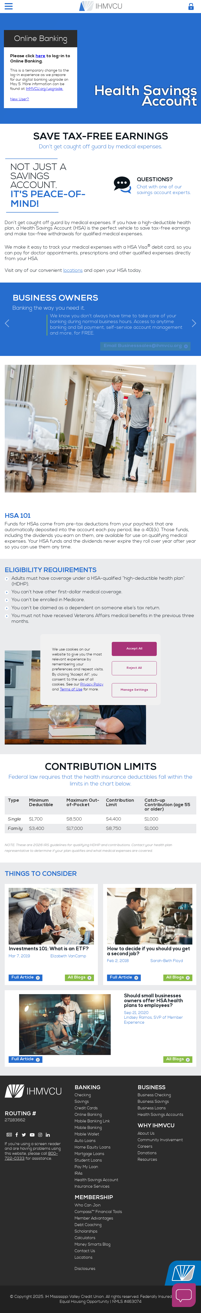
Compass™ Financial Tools (98, 1211)
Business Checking (154, 1095)
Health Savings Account (96, 1179)
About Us (146, 1133)
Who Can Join (88, 1205)
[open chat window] (184, 1295)
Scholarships (86, 1231)
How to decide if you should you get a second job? (148, 952)
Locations (83, 1257)
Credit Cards (86, 1108)
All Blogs (76, 978)
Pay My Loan (86, 1166)
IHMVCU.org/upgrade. (44, 88)
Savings (82, 1101)
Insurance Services (92, 1186)
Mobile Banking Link (92, 1121)
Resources (147, 1159)
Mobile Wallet (87, 1134)
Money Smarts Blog (92, 1244)
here (40, 56)
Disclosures (85, 1268)
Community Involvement (160, 1140)
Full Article (23, 978)
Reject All (134, 668)
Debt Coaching (88, 1224)
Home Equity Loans (92, 1147)
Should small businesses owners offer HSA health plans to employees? (153, 1001)
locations (73, 270)
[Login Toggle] (191, 7)
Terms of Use (71, 689)
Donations (147, 1153)
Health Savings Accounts (160, 1114)
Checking (83, 1095)
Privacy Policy (91, 684)
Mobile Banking (88, 1127)
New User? (19, 99)
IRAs (78, 1173)
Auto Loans (85, 1140)
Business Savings (153, 1101)
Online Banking (88, 1114)
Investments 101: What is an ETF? (49, 949)
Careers (145, 1146)
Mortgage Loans (89, 1153)
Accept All (134, 648)
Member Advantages (94, 1218)
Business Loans (152, 1108)
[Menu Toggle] (8, 7)
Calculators (85, 1237)
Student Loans (88, 1160)
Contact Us (85, 1250)
